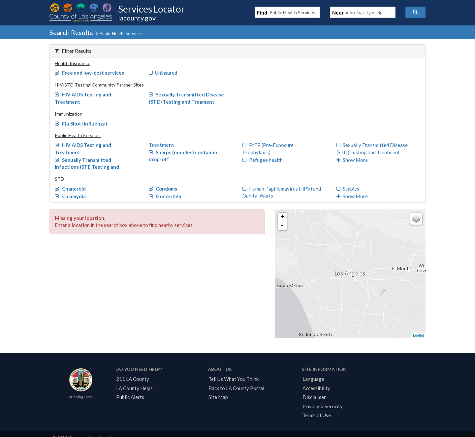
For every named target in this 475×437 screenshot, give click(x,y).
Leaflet (418, 335)
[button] (415, 12)
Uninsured (163, 73)
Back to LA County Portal (236, 388)
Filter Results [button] (73, 51)
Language (313, 379)
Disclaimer (314, 397)
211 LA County (132, 379)
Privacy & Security (322, 406)
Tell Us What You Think (233, 379)
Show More (352, 160)
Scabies (348, 189)
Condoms (163, 189)
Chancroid (70, 189)
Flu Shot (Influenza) (81, 124)
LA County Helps (134, 388)
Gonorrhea (165, 196)
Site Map (218, 397)
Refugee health (262, 160)
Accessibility (316, 388)
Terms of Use (316, 415)
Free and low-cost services (89, 73)
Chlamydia (70, 196)
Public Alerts (130, 397)
